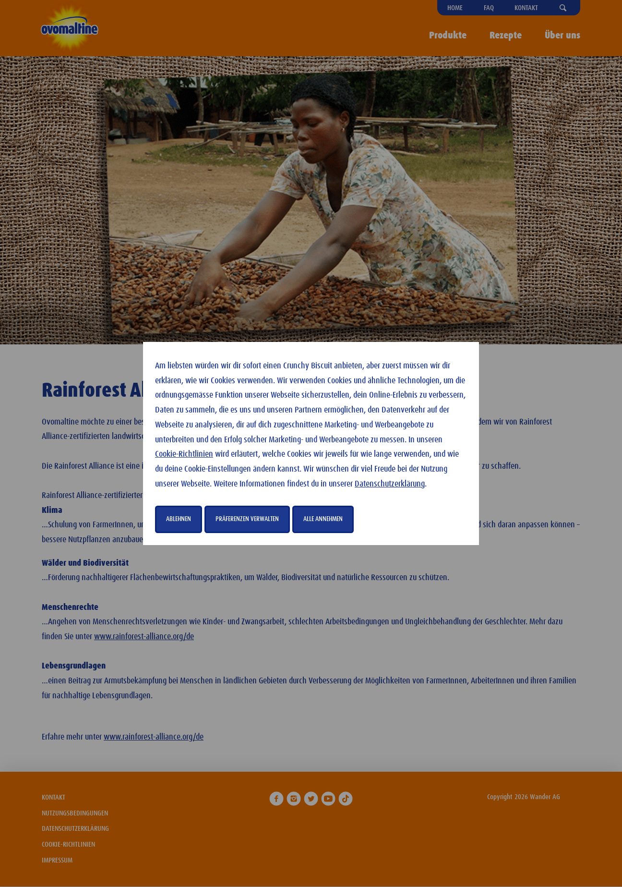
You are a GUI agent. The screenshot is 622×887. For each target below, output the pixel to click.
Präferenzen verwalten (247, 519)
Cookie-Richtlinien (184, 454)
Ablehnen (178, 519)
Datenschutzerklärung (390, 484)
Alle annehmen (323, 519)
